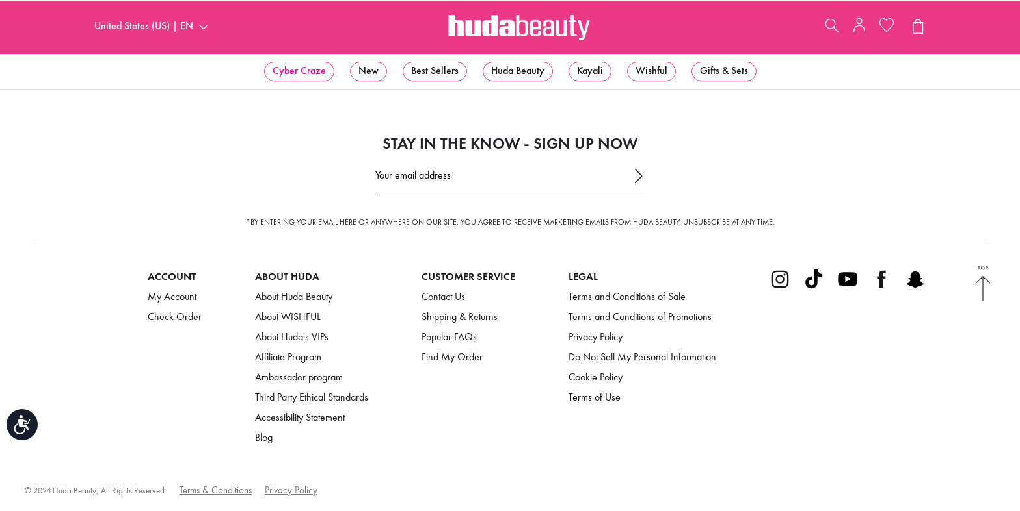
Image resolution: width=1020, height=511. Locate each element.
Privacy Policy (596, 337)
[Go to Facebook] (881, 287)
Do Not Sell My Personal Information (642, 358)
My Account (172, 297)
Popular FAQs (449, 337)
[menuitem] (299, 71)
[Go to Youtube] (847, 287)
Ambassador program (299, 378)
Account (172, 276)
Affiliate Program (288, 358)
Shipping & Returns (460, 317)
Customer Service (468, 276)
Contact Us (443, 297)
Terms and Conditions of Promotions (640, 317)
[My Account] (859, 30)
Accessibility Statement (300, 418)
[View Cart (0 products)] (917, 27)
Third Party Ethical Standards (311, 398)
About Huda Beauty (293, 297)
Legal (583, 276)
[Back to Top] (983, 284)
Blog (264, 438)
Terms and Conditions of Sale (627, 297)
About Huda (287, 276)
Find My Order (452, 358)
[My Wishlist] (886, 27)
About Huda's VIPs (292, 337)
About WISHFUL (288, 317)
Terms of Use (595, 398)
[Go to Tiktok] (813, 287)
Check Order (175, 317)
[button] (299, 71)
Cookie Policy (596, 378)
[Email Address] (510, 179)
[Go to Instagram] (780, 287)
